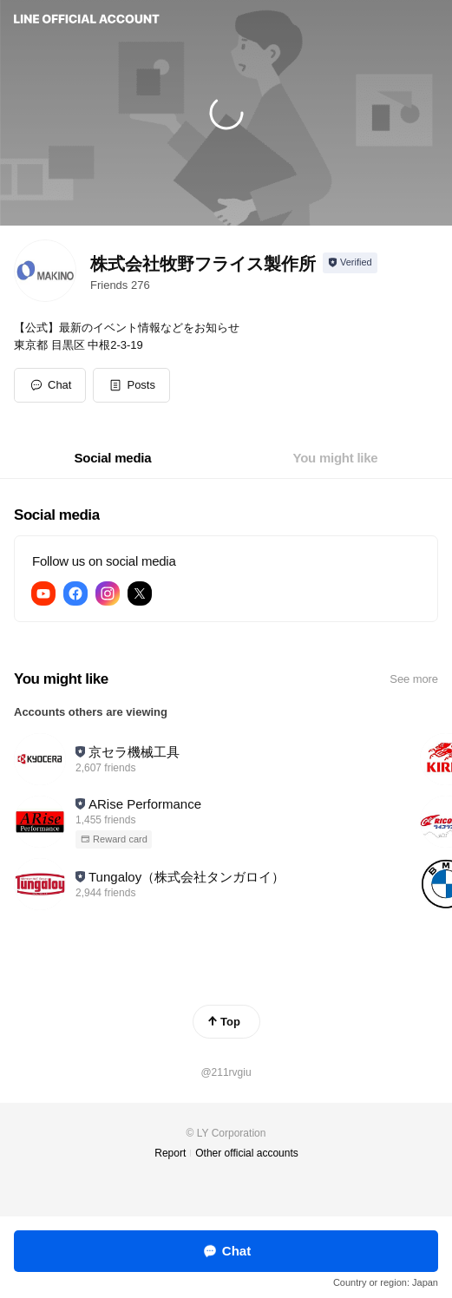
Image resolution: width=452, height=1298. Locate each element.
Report (170, 1153)
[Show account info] (350, 262)
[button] (131, 385)
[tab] (113, 458)
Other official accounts (246, 1153)
